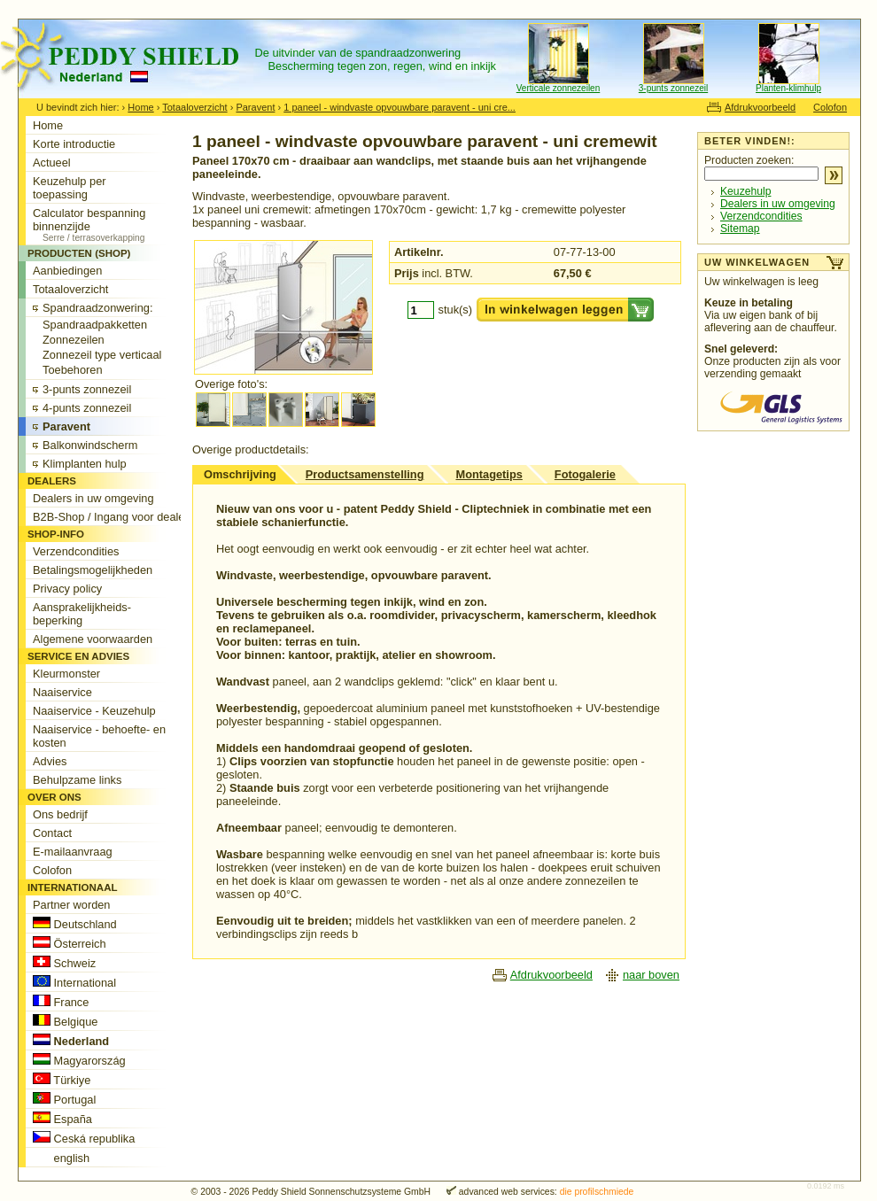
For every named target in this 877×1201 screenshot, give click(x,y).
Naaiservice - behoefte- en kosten (99, 736)
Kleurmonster (66, 673)
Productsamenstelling (365, 474)
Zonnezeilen (74, 339)
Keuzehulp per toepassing (69, 187)
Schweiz (64, 963)
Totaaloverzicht (194, 107)
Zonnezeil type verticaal (102, 354)
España (62, 1119)
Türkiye (61, 1080)
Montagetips (488, 474)
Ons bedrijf (60, 814)
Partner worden (72, 904)
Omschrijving (240, 474)
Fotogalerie (585, 474)
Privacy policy (67, 588)
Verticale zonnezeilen (558, 88)
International (74, 982)
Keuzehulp (745, 191)
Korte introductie (74, 144)
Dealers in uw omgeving (777, 204)
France (61, 1002)
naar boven (651, 974)
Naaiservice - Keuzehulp (94, 710)
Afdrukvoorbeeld (760, 107)
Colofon (830, 107)
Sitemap (740, 228)
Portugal (64, 1099)
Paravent (255, 107)
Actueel (52, 162)
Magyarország (79, 1060)
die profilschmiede (597, 1192)
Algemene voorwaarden (92, 639)
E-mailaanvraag (73, 851)
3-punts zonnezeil (673, 88)
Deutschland (75, 924)
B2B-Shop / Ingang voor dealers (113, 516)
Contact (52, 833)
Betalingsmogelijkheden (92, 570)
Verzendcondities (761, 216)
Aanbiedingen (67, 270)
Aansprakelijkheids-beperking (82, 613)
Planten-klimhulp (788, 88)
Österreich (69, 943)
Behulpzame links (77, 779)
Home (140, 107)
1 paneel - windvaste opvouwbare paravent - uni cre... (399, 107)
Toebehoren (73, 369)
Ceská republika (84, 1138)
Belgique (65, 1021)
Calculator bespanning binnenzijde (114, 224)
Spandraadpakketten (95, 324)
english (61, 1158)
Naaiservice (62, 692)
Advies (49, 761)
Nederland (71, 1041)
